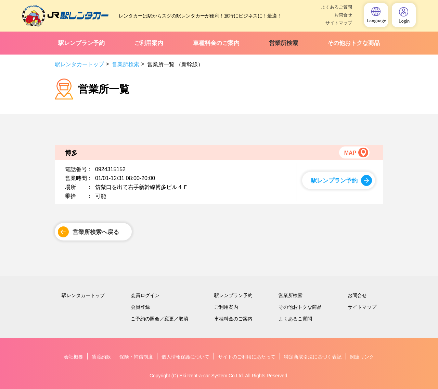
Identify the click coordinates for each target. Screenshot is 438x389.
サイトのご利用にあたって (246, 356)
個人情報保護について (185, 356)
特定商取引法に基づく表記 (313, 356)
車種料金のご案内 (216, 43)
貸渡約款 (101, 356)
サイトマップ (338, 23)
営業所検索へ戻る (96, 232)
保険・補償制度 (136, 356)
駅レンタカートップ (79, 64)
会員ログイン (145, 295)
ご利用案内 (148, 43)
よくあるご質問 (336, 7)
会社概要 (73, 356)
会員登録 (140, 307)
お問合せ (343, 15)
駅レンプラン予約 (81, 43)
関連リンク (362, 356)
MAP (350, 153)
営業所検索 (283, 43)
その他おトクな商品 (353, 43)
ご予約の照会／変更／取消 (159, 318)
